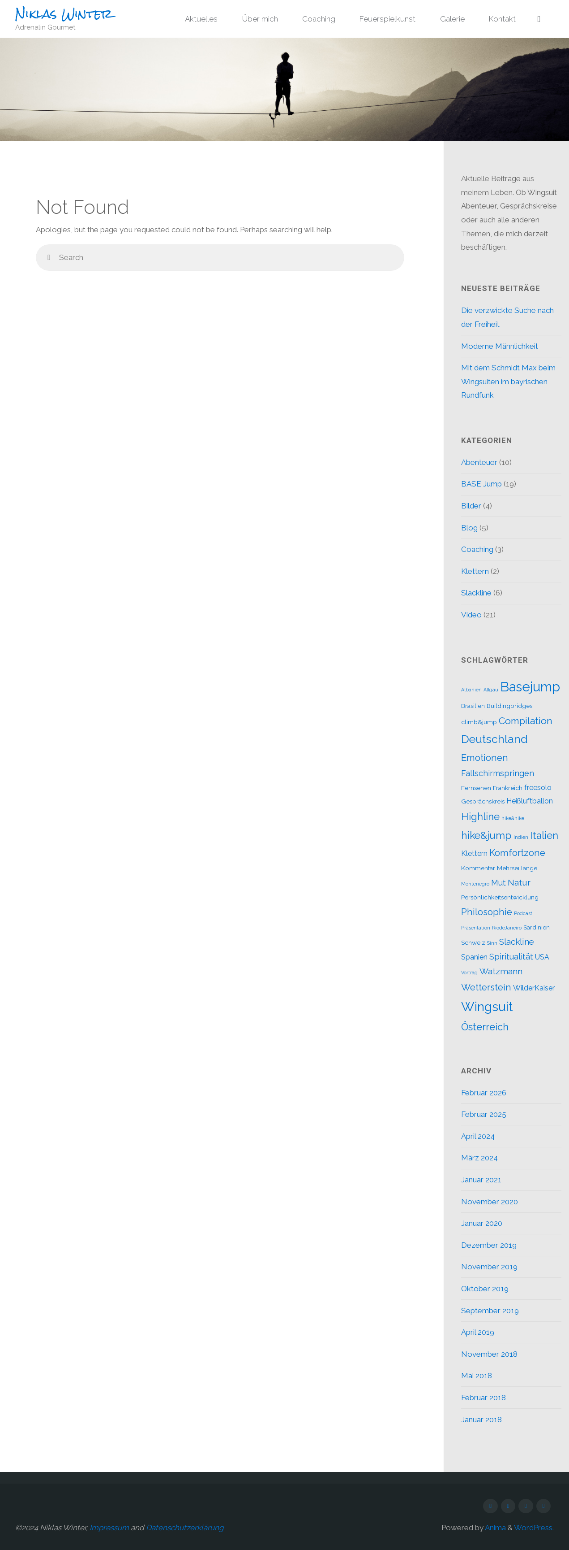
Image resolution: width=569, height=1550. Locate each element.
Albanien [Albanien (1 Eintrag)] (471, 689)
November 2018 (489, 1354)
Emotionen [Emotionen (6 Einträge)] (484, 757)
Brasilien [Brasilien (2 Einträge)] (473, 705)
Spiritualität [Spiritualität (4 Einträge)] (511, 956)
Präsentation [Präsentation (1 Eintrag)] (475, 927)
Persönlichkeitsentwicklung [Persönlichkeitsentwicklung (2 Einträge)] (500, 897)
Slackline (476, 592)
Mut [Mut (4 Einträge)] (498, 882)
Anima (494, 1527)
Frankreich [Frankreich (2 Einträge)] (507, 787)
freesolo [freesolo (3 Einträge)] (538, 787)
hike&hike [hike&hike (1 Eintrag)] (512, 818)
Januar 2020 (481, 1223)
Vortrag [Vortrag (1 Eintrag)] (469, 972)
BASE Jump (481, 483)
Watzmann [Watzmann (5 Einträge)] (500, 971)
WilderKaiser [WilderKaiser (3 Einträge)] (534, 988)
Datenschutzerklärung (185, 1527)
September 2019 (490, 1310)
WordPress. (534, 1527)
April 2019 (477, 1332)
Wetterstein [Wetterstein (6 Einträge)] (486, 987)
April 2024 (478, 1136)
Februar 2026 (483, 1092)
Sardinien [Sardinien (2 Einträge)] (536, 927)
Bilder (471, 505)
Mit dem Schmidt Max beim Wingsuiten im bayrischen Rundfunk (508, 381)
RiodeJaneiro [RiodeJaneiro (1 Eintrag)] (507, 927)
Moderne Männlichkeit (499, 346)
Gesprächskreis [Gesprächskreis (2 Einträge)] (483, 801)
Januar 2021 (481, 1179)
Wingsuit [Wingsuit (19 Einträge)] (487, 1006)
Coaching (477, 549)
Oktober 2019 (485, 1288)
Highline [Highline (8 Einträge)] (480, 816)
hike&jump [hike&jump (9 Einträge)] (486, 835)
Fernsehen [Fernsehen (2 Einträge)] (476, 787)
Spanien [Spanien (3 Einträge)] (474, 957)
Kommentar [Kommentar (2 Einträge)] (478, 868)
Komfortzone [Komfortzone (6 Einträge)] (517, 852)
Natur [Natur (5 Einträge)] (519, 882)
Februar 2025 (483, 1114)
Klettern (475, 571)
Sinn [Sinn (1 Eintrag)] (492, 943)
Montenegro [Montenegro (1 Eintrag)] (475, 883)
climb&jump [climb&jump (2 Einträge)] (479, 721)
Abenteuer (479, 462)
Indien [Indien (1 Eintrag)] (520, 837)
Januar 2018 (481, 1419)
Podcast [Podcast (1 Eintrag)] (523, 913)
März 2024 (479, 1157)
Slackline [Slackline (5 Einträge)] (516, 941)
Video (471, 614)
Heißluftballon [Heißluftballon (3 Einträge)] (529, 801)
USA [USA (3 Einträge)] (542, 957)
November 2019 (489, 1266)
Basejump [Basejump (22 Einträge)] (530, 687)
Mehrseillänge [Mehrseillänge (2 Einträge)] (517, 868)
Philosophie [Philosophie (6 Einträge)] (486, 912)
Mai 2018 (476, 1375)
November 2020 (489, 1201)
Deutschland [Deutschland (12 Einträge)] (494, 739)
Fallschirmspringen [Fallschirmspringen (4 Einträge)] (497, 773)
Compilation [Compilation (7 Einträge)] (525, 720)
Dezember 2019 (489, 1245)
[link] (539, 19)
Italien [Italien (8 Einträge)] (544, 835)
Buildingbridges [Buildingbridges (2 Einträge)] (509, 705)
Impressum (109, 1527)
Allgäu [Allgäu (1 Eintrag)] (490, 689)
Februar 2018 (483, 1397)
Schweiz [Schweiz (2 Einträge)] (473, 942)
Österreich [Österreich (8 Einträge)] (485, 1027)
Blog (469, 527)
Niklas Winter (63, 13)
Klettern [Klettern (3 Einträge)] (474, 853)
